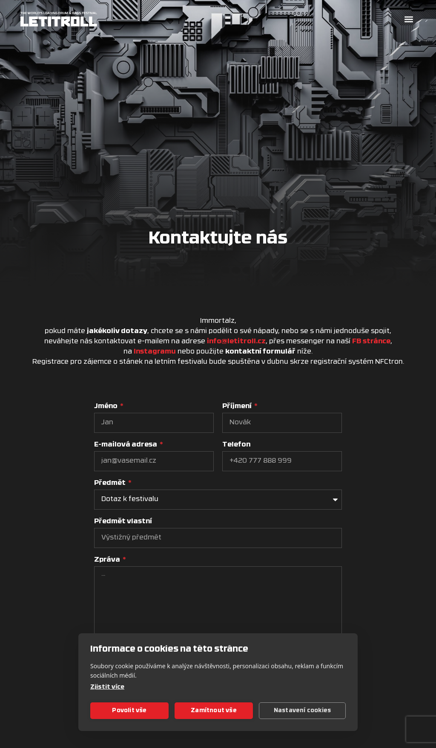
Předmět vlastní (123, 521)
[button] (409, 19)
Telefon (236, 444)
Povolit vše (129, 710)
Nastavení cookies (302, 710)
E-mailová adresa (126, 444)
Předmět (110, 483)
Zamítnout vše (214, 710)
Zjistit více (107, 687)
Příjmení (237, 406)
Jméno (106, 406)
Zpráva (107, 560)
